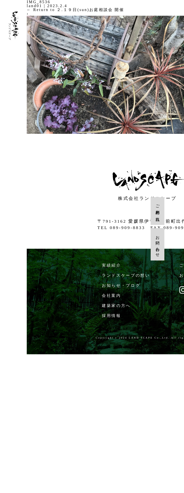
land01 (34, 6)
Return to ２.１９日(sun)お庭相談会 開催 (75, 10)
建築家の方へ (116, 304)
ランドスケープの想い (126, 274)
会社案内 (111, 294)
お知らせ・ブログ (121, 284)
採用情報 (111, 315)
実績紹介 (111, 264)
